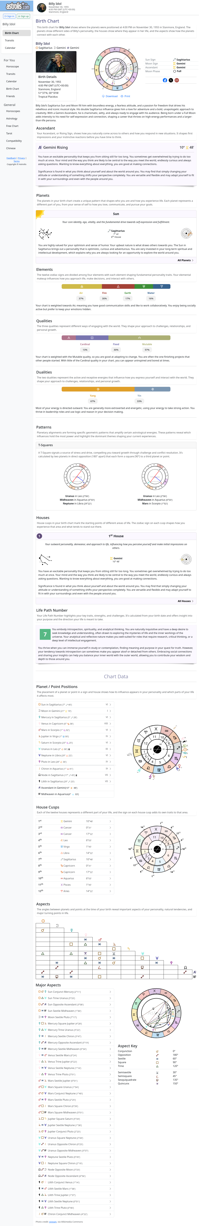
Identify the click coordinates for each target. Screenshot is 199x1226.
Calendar (10, 48)
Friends (10, 96)
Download (110, 96)
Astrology (11, 118)
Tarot (9, 133)
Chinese (11, 148)
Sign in (9, 16)
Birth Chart (12, 33)
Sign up (23, 16)
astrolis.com (186, 234)
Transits (9, 40)
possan (53, 1221)
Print (125, 96)
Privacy (21, 158)
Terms (17, 161)
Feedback (11, 158)
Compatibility (14, 141)
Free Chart (12, 126)
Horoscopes (13, 111)
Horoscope (12, 66)
